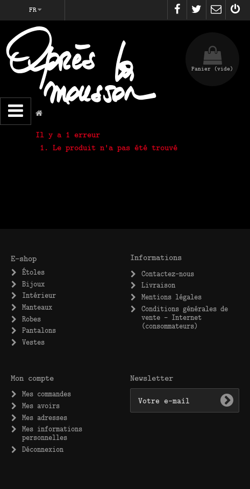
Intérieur (39, 295)
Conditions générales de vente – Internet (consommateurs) (184, 317)
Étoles (33, 272)
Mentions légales (171, 296)
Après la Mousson (81, 73)
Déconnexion (42, 449)
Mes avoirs (41, 405)
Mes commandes (46, 393)
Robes (31, 318)
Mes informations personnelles (52, 433)
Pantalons (39, 330)
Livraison (158, 285)
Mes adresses (44, 417)
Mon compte (32, 377)
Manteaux (37, 307)
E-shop (24, 258)
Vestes (33, 342)
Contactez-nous (167, 273)
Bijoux (33, 283)
